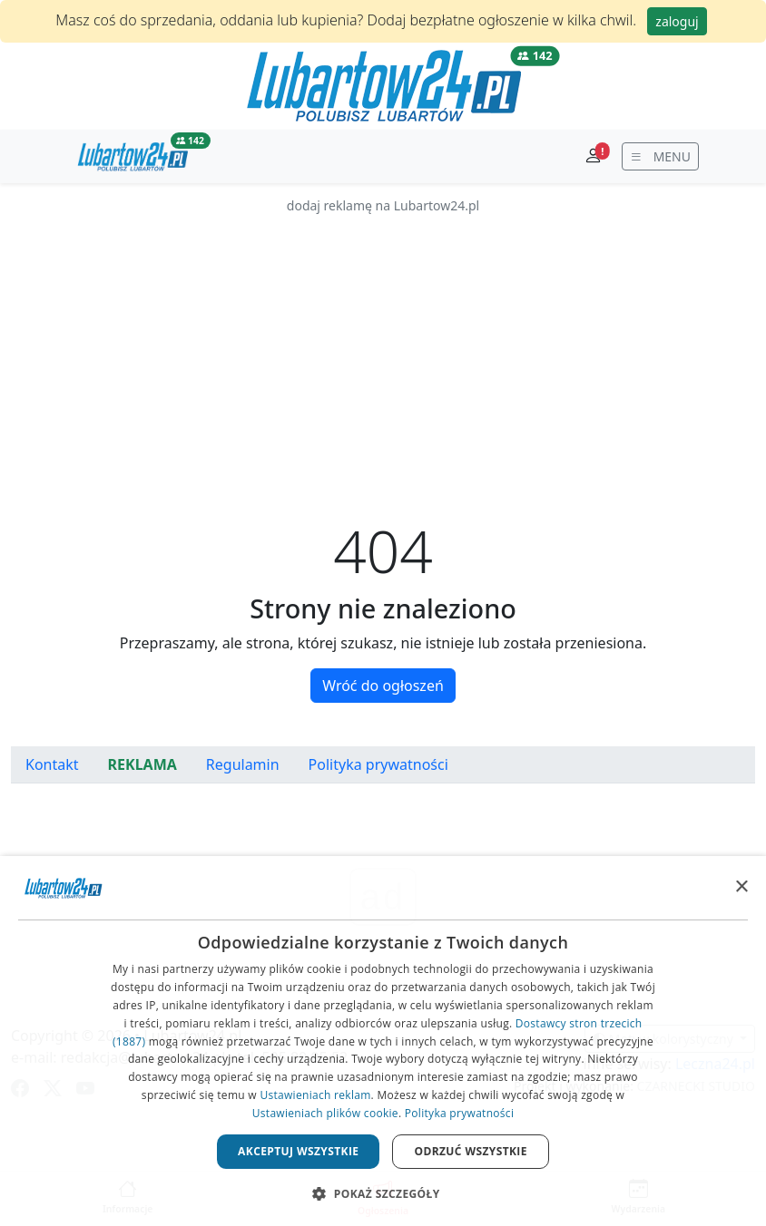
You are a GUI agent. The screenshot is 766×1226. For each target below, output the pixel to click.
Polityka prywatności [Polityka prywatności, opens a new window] (459, 1113)
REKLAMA (142, 764)
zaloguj (676, 21)
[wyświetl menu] (660, 156)
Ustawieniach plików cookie (325, 1113)
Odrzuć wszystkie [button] (470, 1151)
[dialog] (383, 1041)
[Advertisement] (383, 343)
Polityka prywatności (378, 764)
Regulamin (243, 764)
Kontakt (52, 764)
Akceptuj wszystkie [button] (298, 1151)
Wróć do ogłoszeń (383, 686)
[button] (382, 1193)
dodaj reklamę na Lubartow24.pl (383, 205)
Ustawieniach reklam (315, 1095)
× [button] (741, 887)
